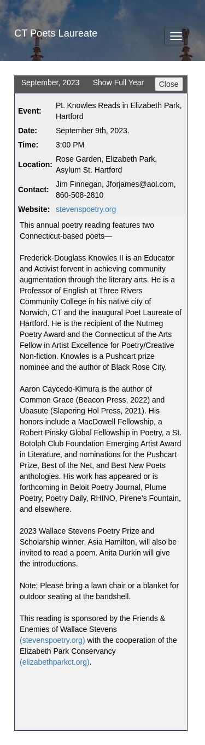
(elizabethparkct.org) (55, 662)
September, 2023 (50, 82)
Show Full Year (118, 82)
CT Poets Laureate (55, 33)
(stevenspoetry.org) (52, 640)
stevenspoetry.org (86, 209)
